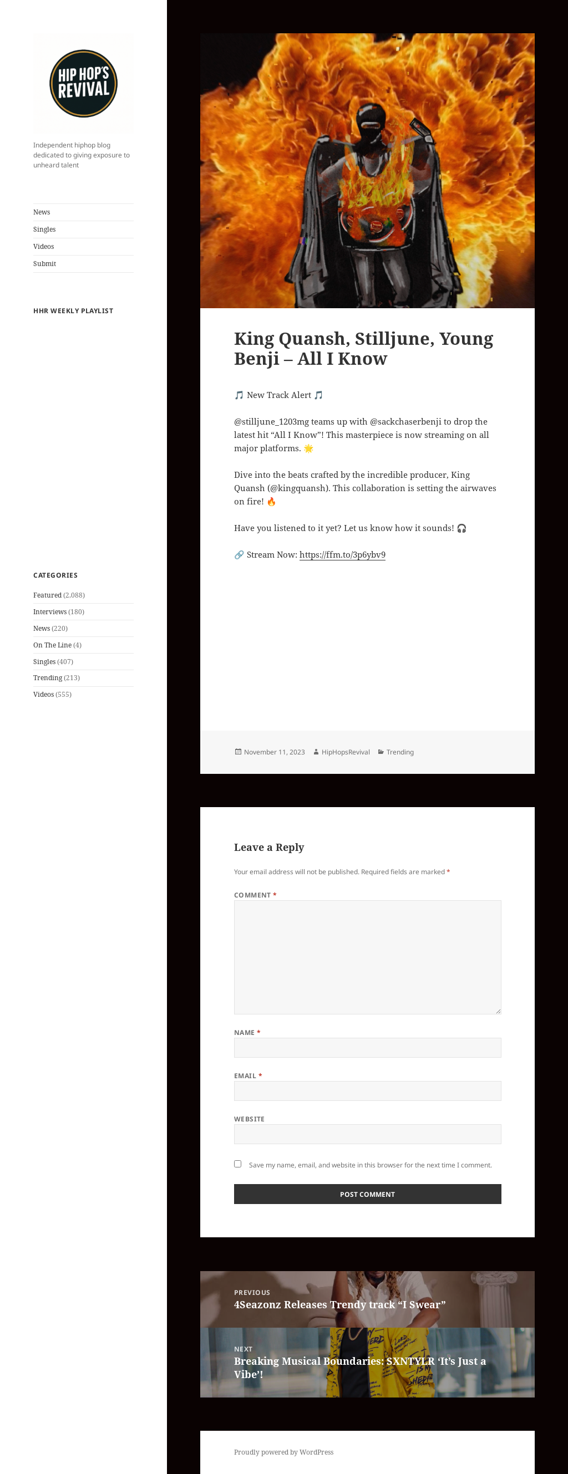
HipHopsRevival (346, 752)
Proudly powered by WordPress (283, 1452)
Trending (47, 677)
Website (249, 1119)
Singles (44, 229)
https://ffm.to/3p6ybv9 (343, 554)
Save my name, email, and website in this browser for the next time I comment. (370, 1165)
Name (247, 1032)
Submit (44, 263)
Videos (43, 246)
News (41, 212)
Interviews (50, 611)
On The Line (52, 645)
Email (248, 1075)
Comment (255, 895)
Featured (47, 595)
